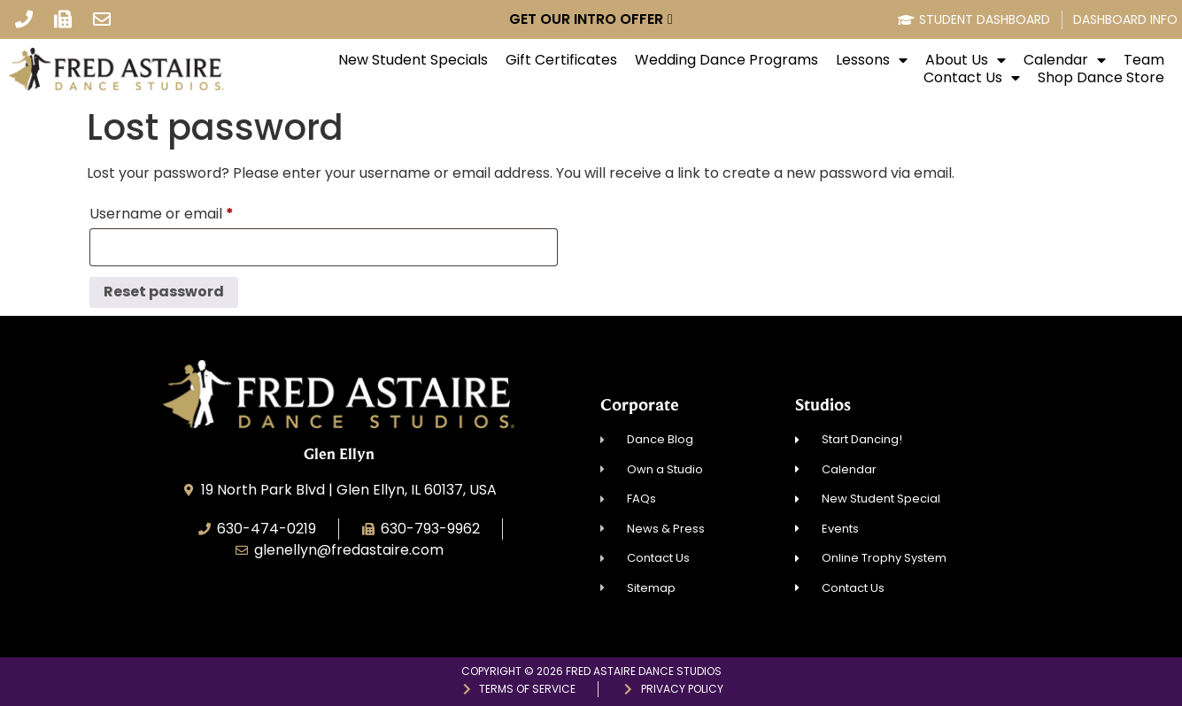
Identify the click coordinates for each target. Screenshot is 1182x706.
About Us (965, 60)
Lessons (872, 60)
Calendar (1065, 60)
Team (1144, 60)
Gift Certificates (561, 60)
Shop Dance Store (1101, 78)
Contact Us (971, 78)
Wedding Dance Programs (726, 60)
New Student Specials (413, 60)
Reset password (164, 291)
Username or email (191, 212)
